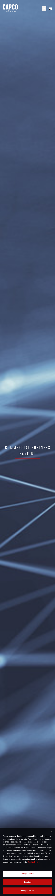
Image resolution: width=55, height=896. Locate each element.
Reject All (27, 882)
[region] (27, 862)
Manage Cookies (27, 873)
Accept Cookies (27, 890)
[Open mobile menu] (50, 8)
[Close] (51, 832)
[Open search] (44, 8)
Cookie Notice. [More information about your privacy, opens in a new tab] (34, 862)
